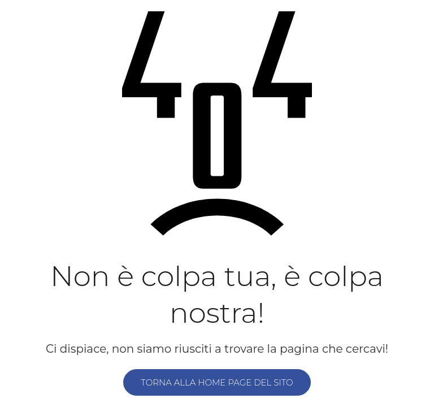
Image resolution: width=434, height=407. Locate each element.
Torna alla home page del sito (217, 382)
